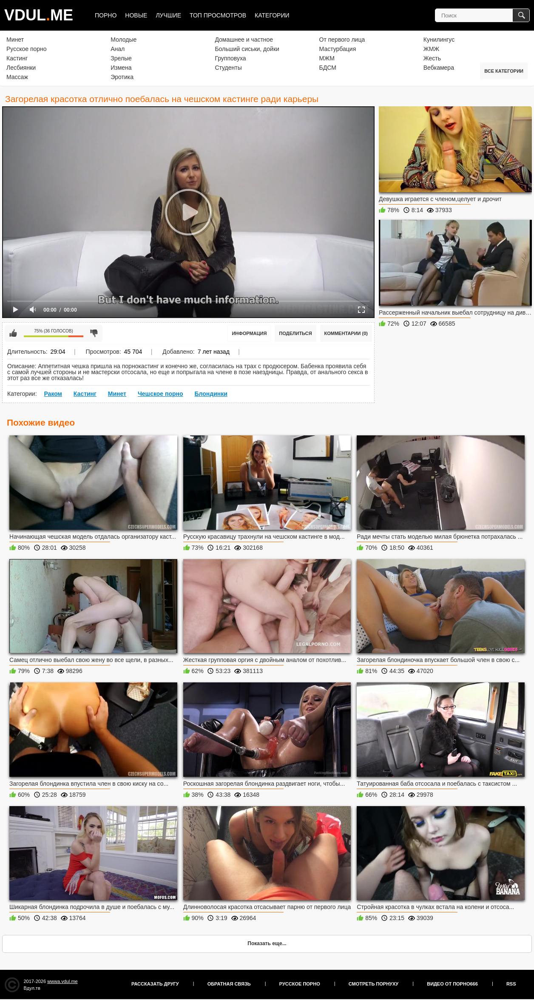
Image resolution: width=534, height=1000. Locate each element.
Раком (53, 393)
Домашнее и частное (244, 39)
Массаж (17, 77)
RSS (511, 983)
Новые (136, 15)
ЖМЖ (431, 48)
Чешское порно (160, 393)
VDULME (38, 15)
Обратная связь (229, 983)
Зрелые (121, 58)
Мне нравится (13, 333)
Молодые (123, 39)
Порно (105, 15)
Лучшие (168, 15)
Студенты (228, 67)
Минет (15, 39)
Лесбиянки (21, 67)
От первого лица (342, 39)
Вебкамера (438, 67)
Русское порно (26, 48)
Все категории (503, 71)
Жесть (432, 58)
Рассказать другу (155, 983)
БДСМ (327, 67)
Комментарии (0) (346, 333)
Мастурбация (337, 48)
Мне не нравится (93, 333)
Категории (272, 15)
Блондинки (210, 393)
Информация (249, 333)
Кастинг (17, 58)
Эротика (122, 77)
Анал (118, 48)
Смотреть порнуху (373, 983)
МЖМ (327, 58)
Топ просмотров (218, 15)
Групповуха (230, 58)
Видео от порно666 (452, 983)
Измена (121, 67)
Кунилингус (438, 39)
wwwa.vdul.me (62, 981)
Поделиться (295, 333)
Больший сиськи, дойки (247, 48)
